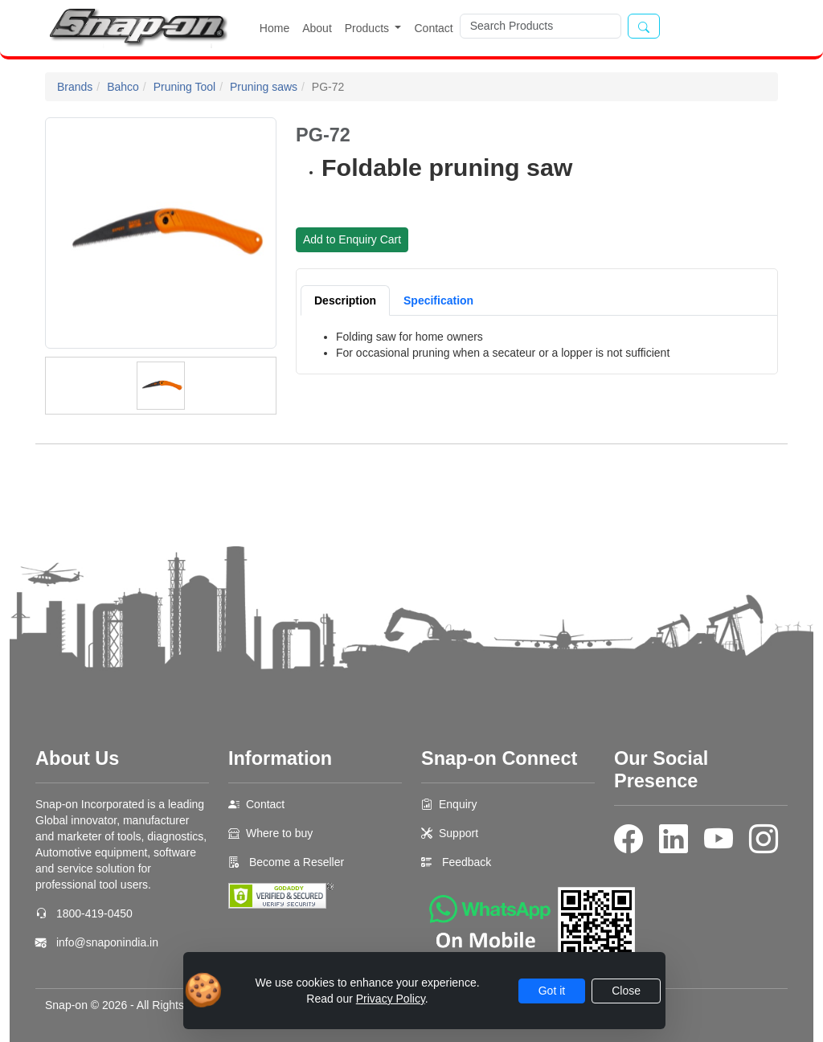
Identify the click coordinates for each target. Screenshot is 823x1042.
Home (274, 28)
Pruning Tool (185, 86)
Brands (74, 86)
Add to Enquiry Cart (352, 239)
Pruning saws (263, 86)
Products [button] (368, 28)
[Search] (540, 26)
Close (626, 990)
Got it (551, 990)
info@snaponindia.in (107, 942)
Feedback (466, 862)
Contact (433, 28)
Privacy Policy (390, 998)
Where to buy (279, 833)
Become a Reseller (295, 862)
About (317, 28)
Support (458, 833)
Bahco (123, 86)
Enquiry (458, 804)
